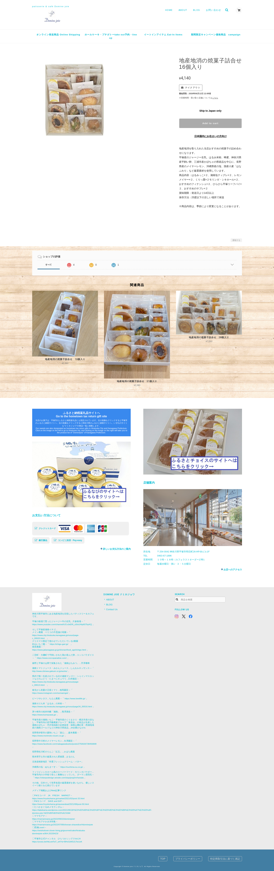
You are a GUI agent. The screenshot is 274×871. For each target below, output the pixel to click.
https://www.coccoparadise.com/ (51, 658)
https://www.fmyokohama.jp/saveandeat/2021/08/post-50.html (60, 804)
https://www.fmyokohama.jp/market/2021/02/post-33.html (58, 798)
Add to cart (210, 123)
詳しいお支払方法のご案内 (117, 549)
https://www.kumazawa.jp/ (44, 714)
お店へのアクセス (233, 569)
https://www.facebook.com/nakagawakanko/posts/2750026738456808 (64, 744)
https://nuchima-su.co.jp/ (71, 767)
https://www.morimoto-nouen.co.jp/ (48, 735)
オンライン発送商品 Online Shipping (58, 34)
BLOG (196, 10)
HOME (168, 10)
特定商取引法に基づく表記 (225, 858)
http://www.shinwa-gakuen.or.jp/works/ (49, 671)
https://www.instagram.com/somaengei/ (50, 693)
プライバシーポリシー (187, 858)
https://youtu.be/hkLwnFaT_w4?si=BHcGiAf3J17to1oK (57, 841)
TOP (162, 858)
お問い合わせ (213, 10)
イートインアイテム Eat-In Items (163, 34)
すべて (48, 264)
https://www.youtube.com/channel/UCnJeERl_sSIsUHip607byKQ (62, 624)
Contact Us (112, 609)
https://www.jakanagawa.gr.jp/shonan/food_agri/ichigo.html (59, 650)
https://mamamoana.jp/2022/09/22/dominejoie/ (53, 819)
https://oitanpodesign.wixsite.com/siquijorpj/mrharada (59, 777)
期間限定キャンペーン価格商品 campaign (216, 34)
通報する (236, 240)
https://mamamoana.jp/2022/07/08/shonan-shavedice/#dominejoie (62, 824)
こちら (215, 98)
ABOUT (182, 10)
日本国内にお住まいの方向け (210, 136)
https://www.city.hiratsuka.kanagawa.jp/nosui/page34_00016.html (62, 706)
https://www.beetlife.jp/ (75, 698)
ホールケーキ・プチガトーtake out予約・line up (111, 36)
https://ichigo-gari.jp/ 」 (61, 644)
